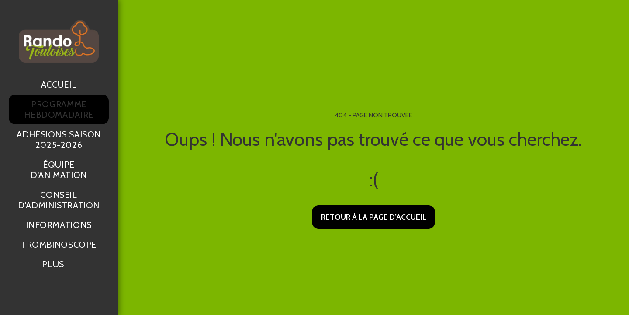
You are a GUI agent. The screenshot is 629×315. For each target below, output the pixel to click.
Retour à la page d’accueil (373, 216)
